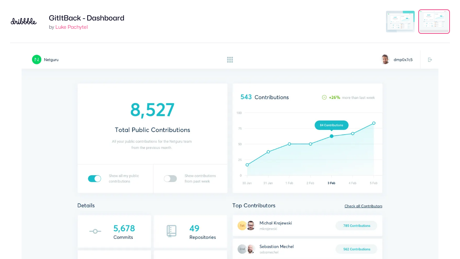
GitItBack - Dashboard (86, 18)
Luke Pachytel (71, 27)
